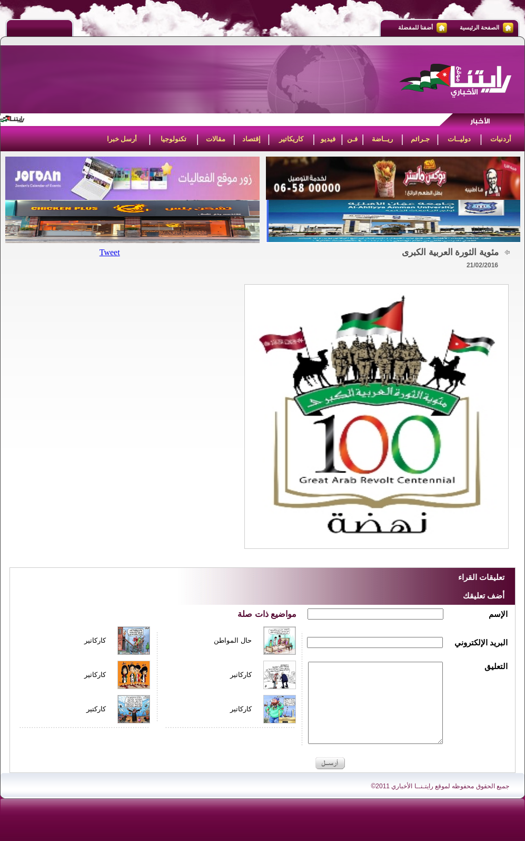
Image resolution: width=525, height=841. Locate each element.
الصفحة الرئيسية (479, 27)
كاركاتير (95, 640)
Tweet (110, 252)
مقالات (215, 139)
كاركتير (96, 709)
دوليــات (459, 139)
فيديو (328, 139)
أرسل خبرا (122, 139)
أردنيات (500, 139)
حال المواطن (233, 640)
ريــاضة (382, 139)
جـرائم (420, 139)
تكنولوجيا (173, 139)
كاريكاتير (291, 139)
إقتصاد (251, 139)
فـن (352, 139)
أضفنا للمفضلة (415, 27)
